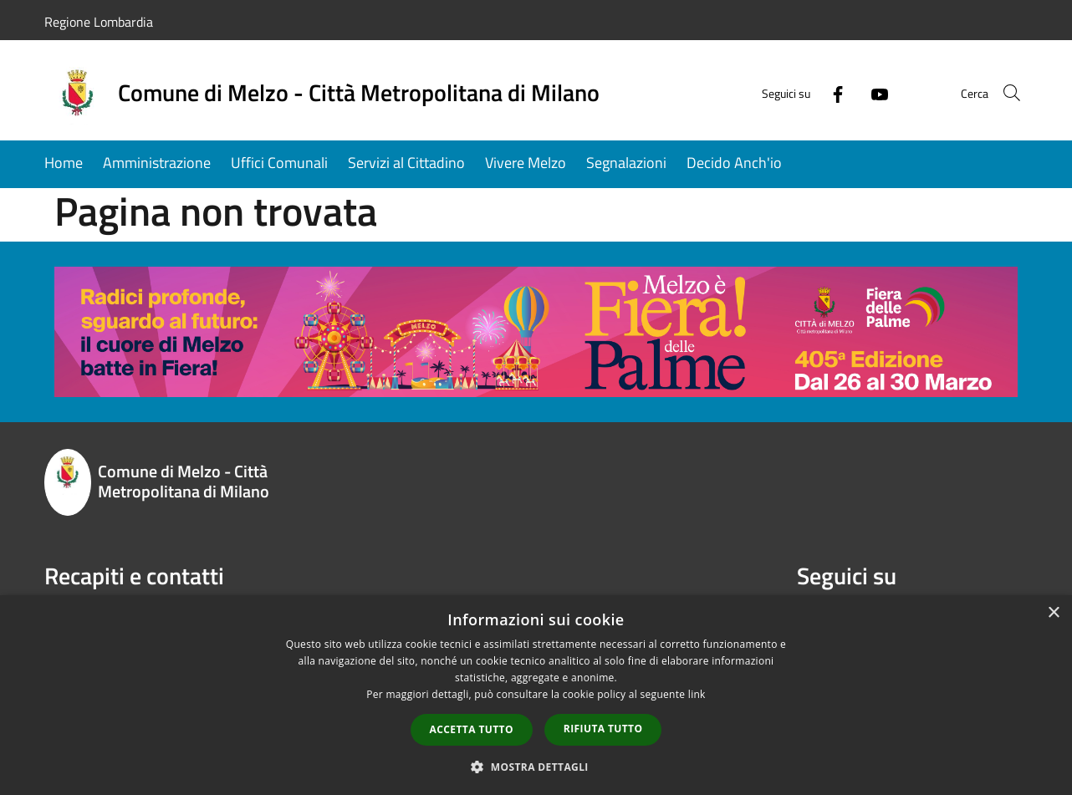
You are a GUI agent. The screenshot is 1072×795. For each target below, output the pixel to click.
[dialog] (536, 695)
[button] (536, 766)
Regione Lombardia (98, 22)
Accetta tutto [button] (471, 729)
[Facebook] (817, 92)
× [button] (1053, 613)
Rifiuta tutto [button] (603, 728)
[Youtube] (858, 92)
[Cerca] (1008, 93)
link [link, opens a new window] (697, 694)
